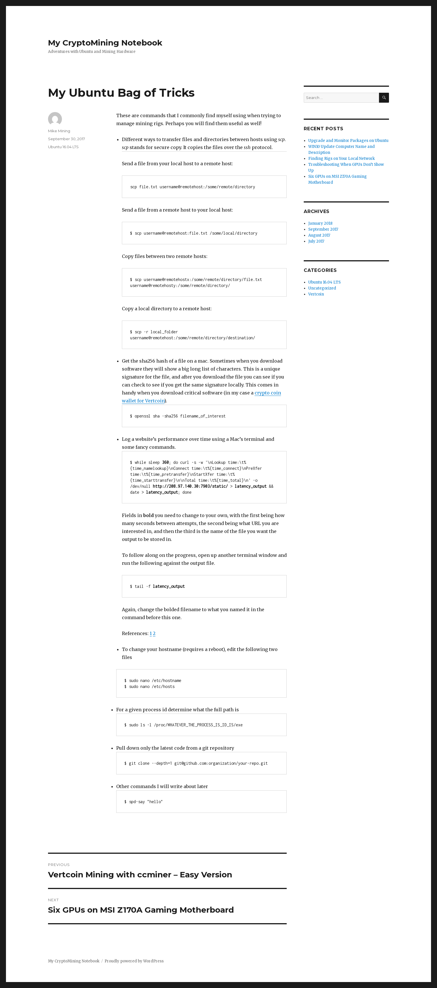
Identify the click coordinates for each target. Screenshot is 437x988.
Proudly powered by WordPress (134, 961)
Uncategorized (322, 288)
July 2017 (316, 241)
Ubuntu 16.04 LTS (63, 146)
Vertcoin (316, 294)
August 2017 (319, 235)
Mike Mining (59, 131)
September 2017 (323, 229)
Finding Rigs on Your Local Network (341, 158)
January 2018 (320, 223)
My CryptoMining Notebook (105, 42)
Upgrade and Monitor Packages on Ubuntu (348, 140)
